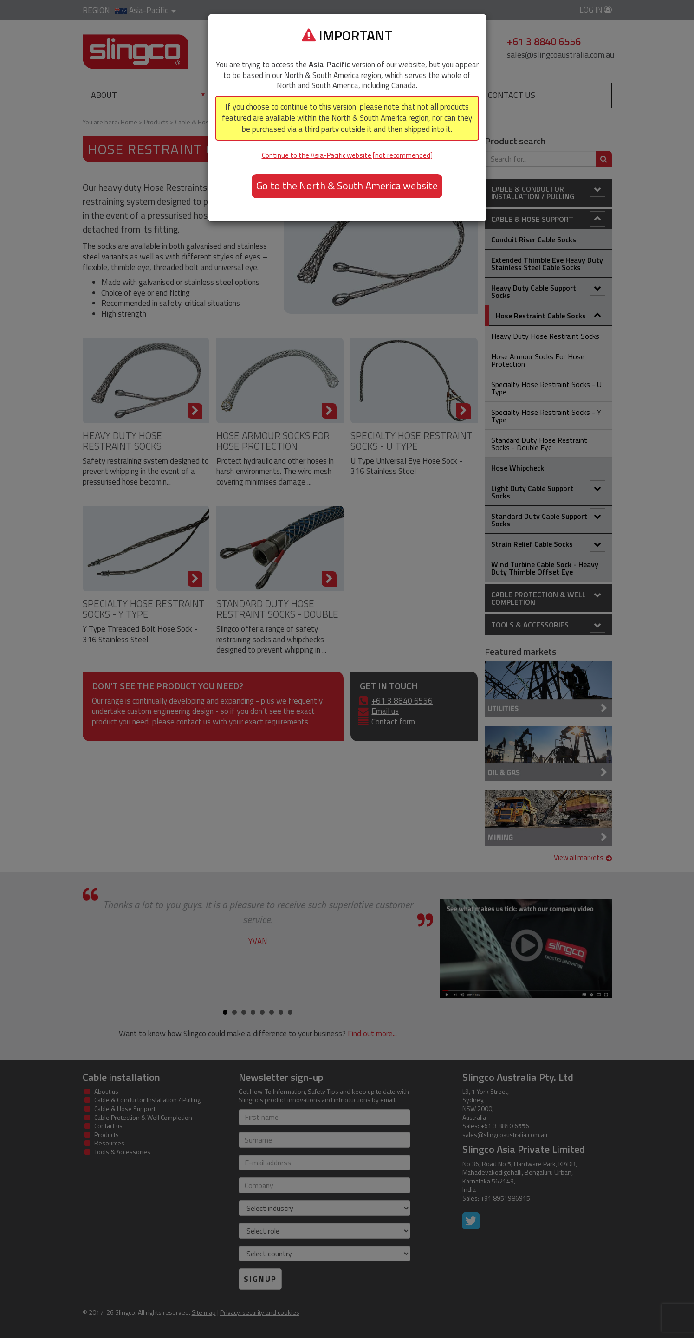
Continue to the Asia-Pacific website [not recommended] (347, 155)
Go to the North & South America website (347, 186)
